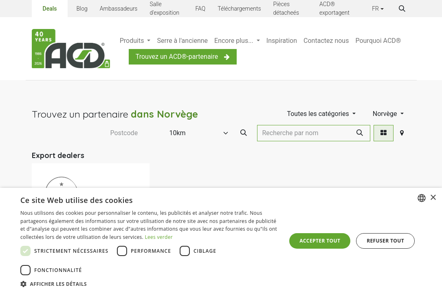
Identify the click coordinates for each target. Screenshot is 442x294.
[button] (402, 8)
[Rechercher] (360, 133)
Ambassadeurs (119, 8)
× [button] (433, 198)
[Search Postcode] (243, 133)
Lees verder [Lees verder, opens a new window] (159, 237)
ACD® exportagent (334, 8)
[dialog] (221, 241)
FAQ (200, 8)
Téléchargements (239, 8)
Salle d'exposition (164, 8)
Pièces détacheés (286, 8)
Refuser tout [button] (385, 240)
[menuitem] (135, 41)
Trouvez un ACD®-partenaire (183, 56)
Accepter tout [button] (319, 240)
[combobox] (422, 198)
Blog (81, 8)
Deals (50, 8)
